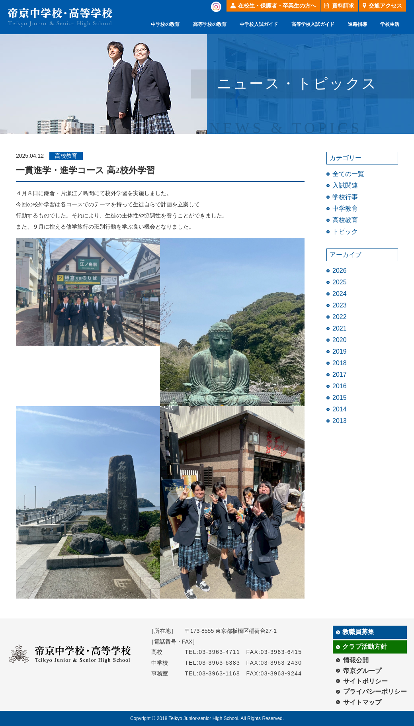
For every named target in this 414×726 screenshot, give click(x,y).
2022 (339, 316)
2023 (339, 305)
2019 (339, 351)
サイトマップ (362, 702)
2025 (339, 282)
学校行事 (345, 197)
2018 (339, 363)
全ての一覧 (348, 173)
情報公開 (356, 660)
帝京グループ (362, 670)
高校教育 (345, 220)
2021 (339, 328)
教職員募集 (358, 631)
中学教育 (345, 208)
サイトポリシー (365, 681)
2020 (339, 340)
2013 (339, 420)
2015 (339, 397)
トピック (345, 231)
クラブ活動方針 (364, 646)
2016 (339, 386)
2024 (339, 293)
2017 (339, 374)
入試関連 (345, 185)
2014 (339, 409)
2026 (339, 270)
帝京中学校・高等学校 (60, 17)
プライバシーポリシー (375, 691)
